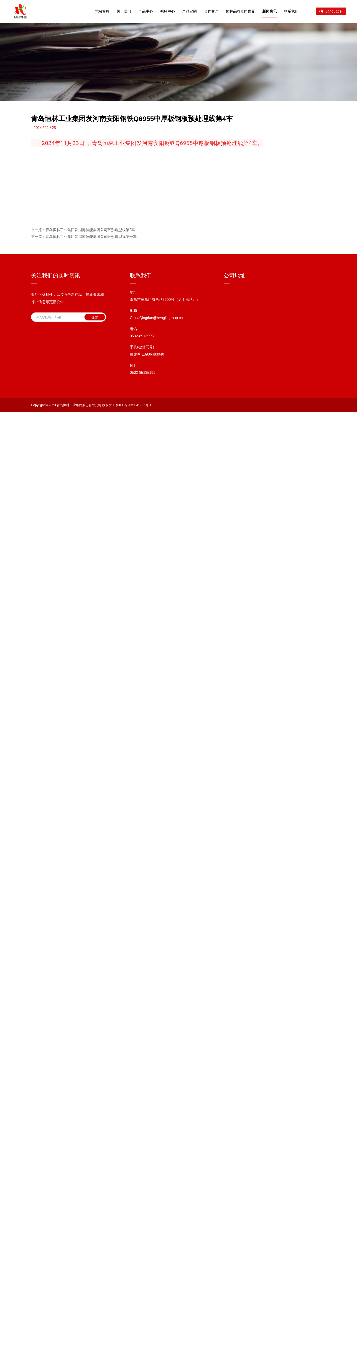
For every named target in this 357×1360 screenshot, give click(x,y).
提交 (95, 1176)
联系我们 (286, 11)
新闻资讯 (264, 11)
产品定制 (184, 11)
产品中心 (140, 11)
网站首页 (96, 11)
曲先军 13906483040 (147, 1213)
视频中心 (162, 11)
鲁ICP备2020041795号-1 (133, 1265)
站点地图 (202, 1265)
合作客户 (206, 11)
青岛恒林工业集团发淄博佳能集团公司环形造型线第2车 (83, 1089)
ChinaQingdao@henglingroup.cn (156, 1177)
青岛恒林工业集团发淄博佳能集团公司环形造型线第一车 (84, 1095)
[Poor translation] (15, 1294)
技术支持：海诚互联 (178, 1265)
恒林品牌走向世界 (235, 11)
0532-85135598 (142, 1195)
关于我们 (118, 11)
